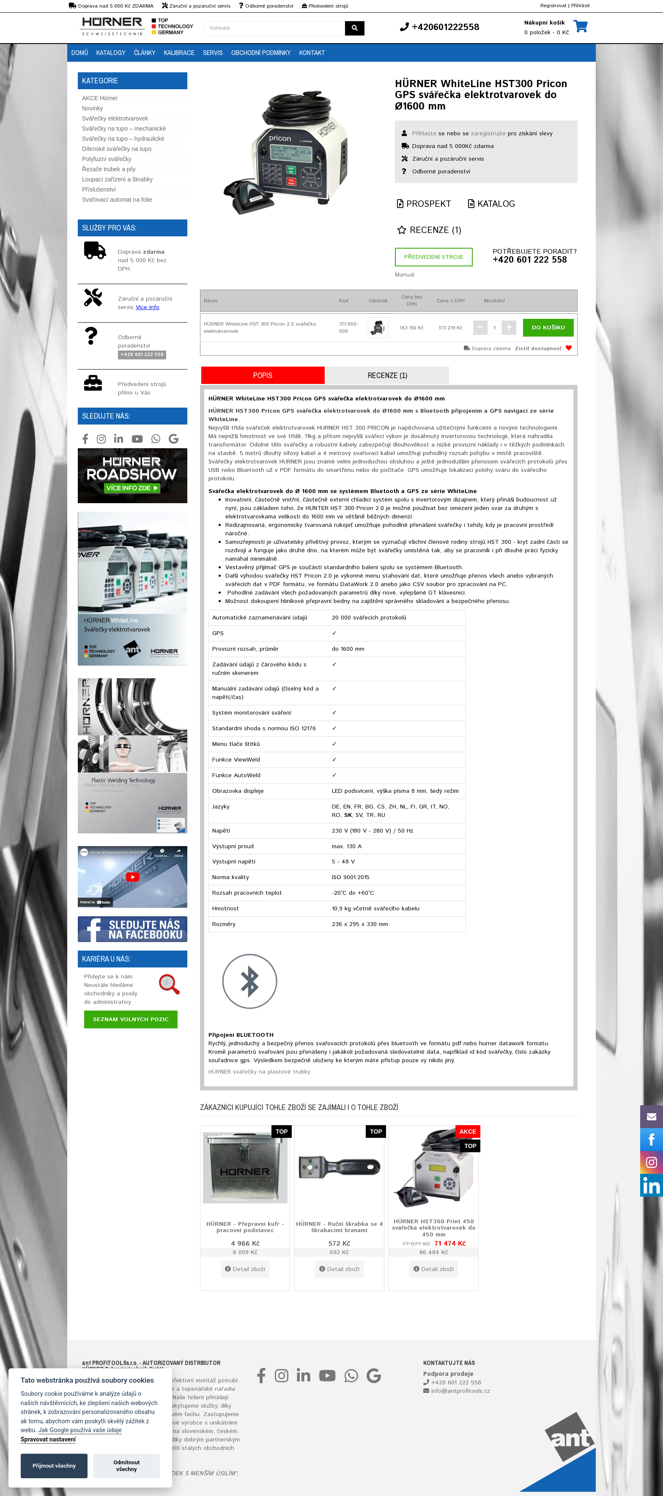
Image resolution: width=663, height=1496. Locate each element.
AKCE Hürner (100, 98)
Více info (147, 307)
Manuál (404, 275)
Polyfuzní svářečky (107, 159)
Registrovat (553, 5)
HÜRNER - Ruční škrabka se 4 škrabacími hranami (339, 1226)
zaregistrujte (488, 133)
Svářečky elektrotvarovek (115, 118)
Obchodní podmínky (261, 52)
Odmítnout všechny (126, 1465)
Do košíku (548, 327)
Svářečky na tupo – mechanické (124, 128)
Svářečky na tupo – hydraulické (123, 138)
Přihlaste (424, 133)
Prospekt (424, 204)
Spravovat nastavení (48, 1439)
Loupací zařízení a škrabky (117, 179)
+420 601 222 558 (530, 260)
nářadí (223, 1389)
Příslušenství (99, 189)
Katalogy (111, 52)
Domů (79, 52)
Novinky (92, 108)
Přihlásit (580, 5)
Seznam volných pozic (131, 1019)
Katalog (491, 204)
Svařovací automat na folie (117, 199)
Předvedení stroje (433, 257)
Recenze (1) (429, 231)
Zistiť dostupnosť (538, 348)
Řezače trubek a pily (109, 169)
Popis (262, 375)
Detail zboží (245, 1269)
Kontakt (312, 52)
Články (145, 52)
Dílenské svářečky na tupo (116, 148)
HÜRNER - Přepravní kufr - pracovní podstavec (245, 1226)
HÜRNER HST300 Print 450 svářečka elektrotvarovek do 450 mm (434, 1227)
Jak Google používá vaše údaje (80, 1430)
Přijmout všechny (54, 1466)
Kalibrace (179, 52)
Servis (213, 52)
